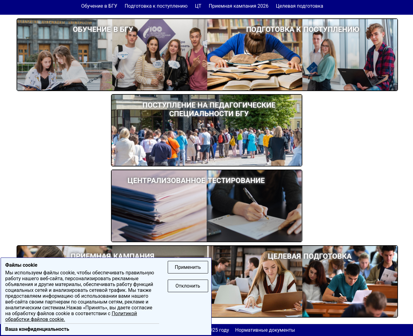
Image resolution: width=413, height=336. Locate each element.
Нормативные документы (265, 330)
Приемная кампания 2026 (239, 6)
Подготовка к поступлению (155, 6)
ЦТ (198, 6)
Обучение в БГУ (99, 6)
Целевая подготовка (299, 6)
